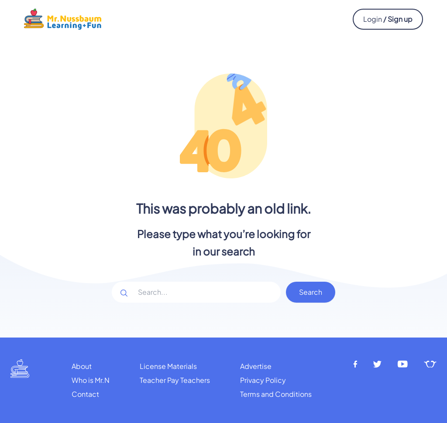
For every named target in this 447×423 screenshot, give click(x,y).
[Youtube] (403, 364)
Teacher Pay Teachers (175, 380)
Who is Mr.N (91, 380)
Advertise (256, 366)
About (82, 366)
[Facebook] (355, 364)
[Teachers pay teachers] (430, 364)
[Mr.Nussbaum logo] (62, 18)
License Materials (168, 366)
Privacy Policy (263, 380)
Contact (85, 394)
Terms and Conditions (276, 394)
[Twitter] (377, 364)
